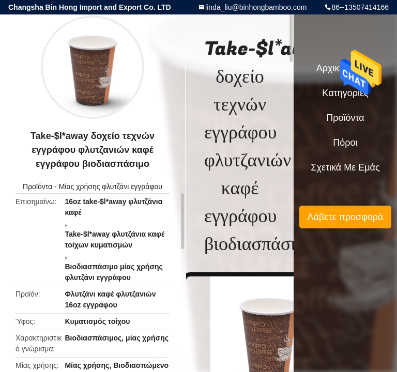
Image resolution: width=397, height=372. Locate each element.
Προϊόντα (37, 186)
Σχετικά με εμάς (345, 167)
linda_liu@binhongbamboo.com (256, 7)
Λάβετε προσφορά (345, 217)
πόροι (345, 142)
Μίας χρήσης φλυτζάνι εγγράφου (110, 186)
